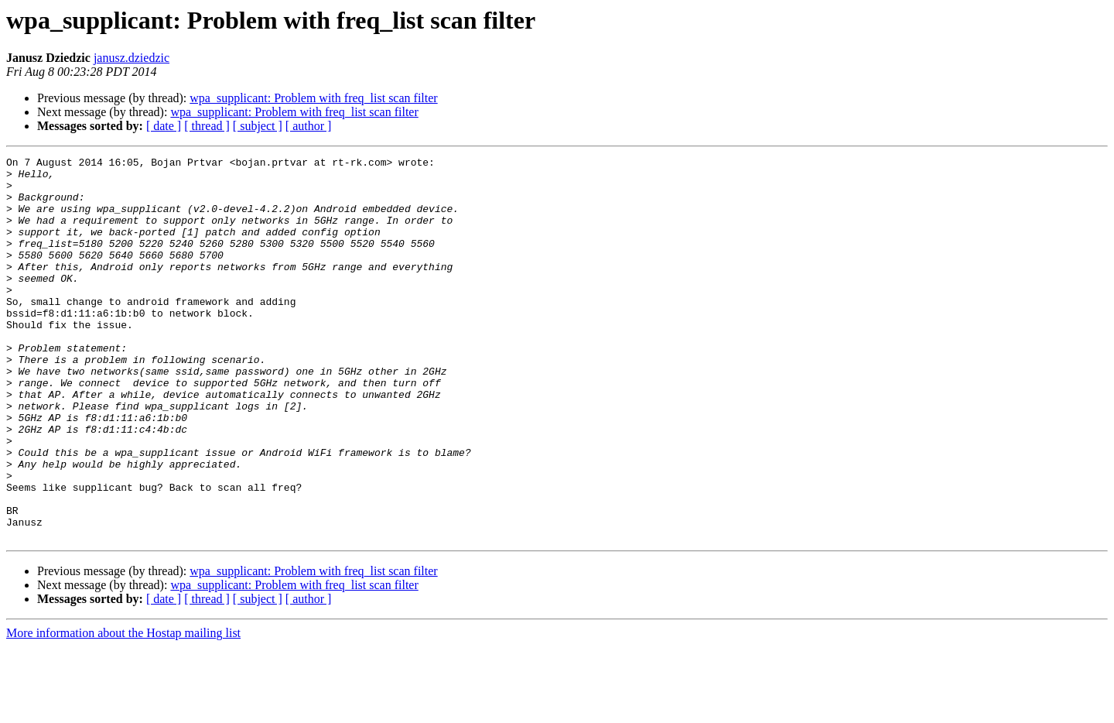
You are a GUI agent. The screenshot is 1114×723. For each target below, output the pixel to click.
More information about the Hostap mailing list (123, 709)
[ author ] (308, 125)
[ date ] (163, 125)
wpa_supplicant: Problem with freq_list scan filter (313, 98)
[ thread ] (207, 125)
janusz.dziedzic (131, 57)
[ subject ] (257, 125)
